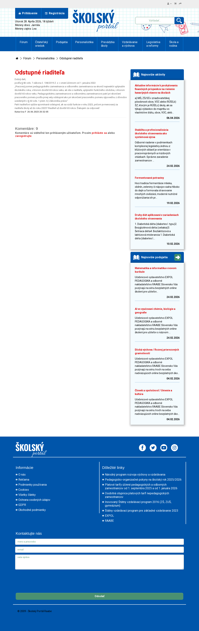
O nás (22, 474)
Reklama (23, 479)
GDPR (22, 505)
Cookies (23, 489)
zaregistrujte (23, 136)
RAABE (109, 520)
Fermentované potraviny (149, 177)
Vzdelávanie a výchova (130, 43)
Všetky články (27, 494)
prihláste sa (99, 133)
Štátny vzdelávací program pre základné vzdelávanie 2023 (141, 510)
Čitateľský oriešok (41, 43)
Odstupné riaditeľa (71, 58)
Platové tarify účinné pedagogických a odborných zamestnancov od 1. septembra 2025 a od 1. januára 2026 (141, 486)
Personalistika (84, 42)
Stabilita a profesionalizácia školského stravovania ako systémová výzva (151, 133)
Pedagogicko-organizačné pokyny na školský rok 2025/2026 (143, 479)
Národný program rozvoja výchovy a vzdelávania (135, 474)
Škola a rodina (173, 43)
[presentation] (42, 578)
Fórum (24, 42)
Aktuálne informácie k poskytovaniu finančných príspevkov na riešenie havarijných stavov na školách (156, 89)
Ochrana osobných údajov (34, 500)
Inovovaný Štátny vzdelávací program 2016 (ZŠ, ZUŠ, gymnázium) (138, 503)
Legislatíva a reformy (153, 43)
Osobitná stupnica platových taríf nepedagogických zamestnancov (137, 495)
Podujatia (62, 42)
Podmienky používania (32, 484)
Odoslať (99, 596)
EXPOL (109, 515)
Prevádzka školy (107, 43)
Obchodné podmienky (32, 510)
